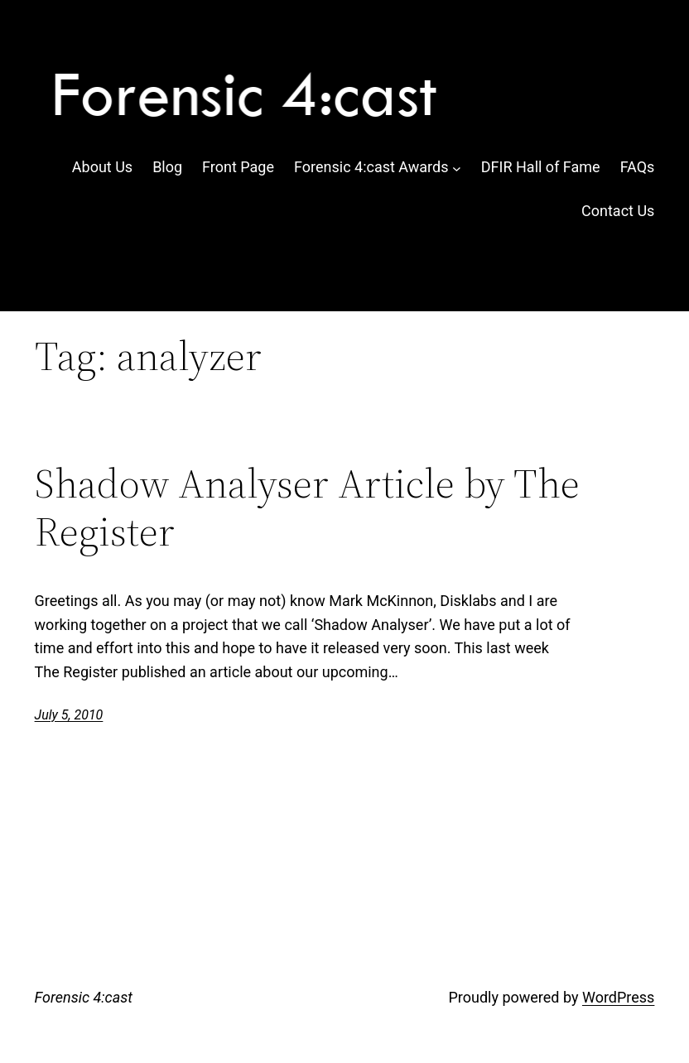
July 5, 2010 (69, 715)
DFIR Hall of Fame (540, 167)
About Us (102, 167)
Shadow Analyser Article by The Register (307, 507)
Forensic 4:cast (83, 997)
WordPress (618, 997)
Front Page (238, 167)
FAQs (637, 167)
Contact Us (617, 210)
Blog (167, 167)
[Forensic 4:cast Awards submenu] (456, 167)
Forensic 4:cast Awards (371, 167)
